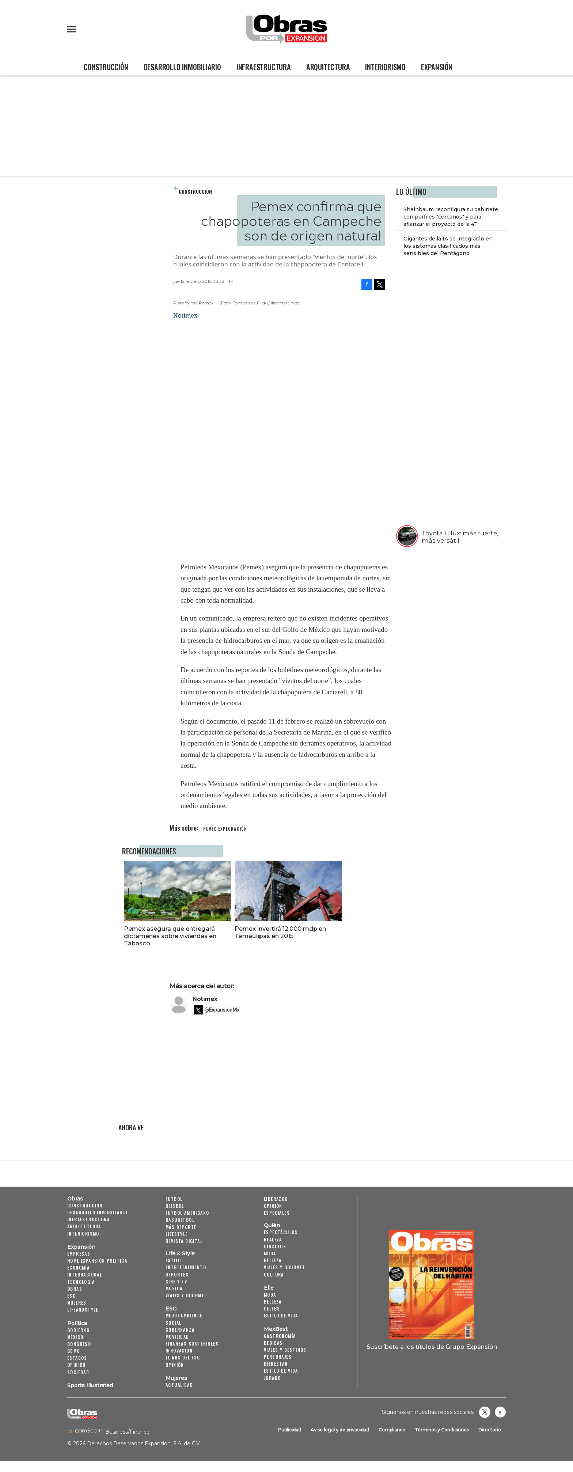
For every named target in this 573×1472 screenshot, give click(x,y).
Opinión (76, 1365)
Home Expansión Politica (97, 1260)
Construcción (106, 66)
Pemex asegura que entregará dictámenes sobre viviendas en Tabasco (224, 936)
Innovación (179, 1350)
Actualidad (179, 1385)
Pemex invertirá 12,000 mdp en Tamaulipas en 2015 (334, 932)
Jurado (272, 1378)
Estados (77, 1358)
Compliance (392, 1430)
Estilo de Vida (281, 1371)
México (75, 1337)
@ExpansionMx (222, 1010)
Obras (75, 1198)
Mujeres (77, 1303)
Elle (269, 1288)
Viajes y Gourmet (186, 1295)
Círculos (275, 1246)
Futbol (174, 1199)
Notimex (204, 998)
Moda (270, 1253)
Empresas (78, 1254)
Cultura (274, 1274)
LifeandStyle (82, 1309)
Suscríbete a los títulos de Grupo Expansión (432, 1346)
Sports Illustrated (90, 1385)
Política (77, 1323)
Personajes (278, 1357)
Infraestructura (263, 66)
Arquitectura (328, 66)
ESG (71, 1296)
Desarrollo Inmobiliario (182, 66)
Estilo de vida (281, 1315)
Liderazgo (276, 1199)
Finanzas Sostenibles (192, 1343)
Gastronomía (280, 1336)
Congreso (79, 1344)
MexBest (276, 1329)
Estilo (173, 1260)
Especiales (277, 1213)
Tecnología (81, 1282)
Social (173, 1323)
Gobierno (78, 1330)
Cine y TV (176, 1281)
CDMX (73, 1351)
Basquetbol (180, 1220)
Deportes (177, 1274)
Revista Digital (184, 1241)
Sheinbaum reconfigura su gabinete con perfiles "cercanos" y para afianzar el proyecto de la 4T (450, 216)
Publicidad (289, 1430)
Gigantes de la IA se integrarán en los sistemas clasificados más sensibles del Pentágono (448, 246)
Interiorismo (385, 66)
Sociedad (78, 1372)
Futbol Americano (187, 1213)
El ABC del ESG (183, 1358)
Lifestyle (177, 1234)
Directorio (489, 1430)
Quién (272, 1225)
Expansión (436, 66)
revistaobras (484, 1412)
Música (174, 1288)
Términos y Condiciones (442, 1430)
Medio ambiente (184, 1315)
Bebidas (273, 1343)
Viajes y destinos (285, 1350)
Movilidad (177, 1336)
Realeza (273, 1239)
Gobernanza (180, 1330)
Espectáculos (281, 1232)
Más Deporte (181, 1227)
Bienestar (276, 1364)
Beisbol (175, 1206)
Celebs (272, 1308)
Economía (78, 1267)
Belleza (273, 1260)
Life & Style (180, 1253)
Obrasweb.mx (500, 1412)
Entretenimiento (186, 1267)
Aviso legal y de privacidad (340, 1430)
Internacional (84, 1274)
